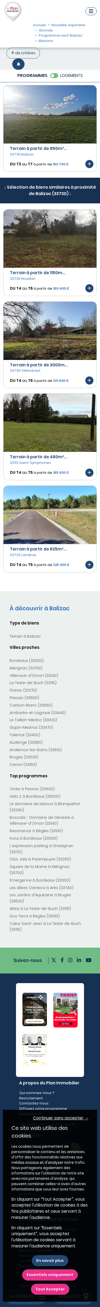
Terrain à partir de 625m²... (38, 549)
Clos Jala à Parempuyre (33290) (40, 859)
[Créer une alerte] (18, 64)
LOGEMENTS (71, 75)
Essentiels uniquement (50, 1274)
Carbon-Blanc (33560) (31, 705)
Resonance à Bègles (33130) (36, 830)
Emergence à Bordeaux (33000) (40, 880)
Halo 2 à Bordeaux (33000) (35, 796)
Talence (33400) (25, 735)
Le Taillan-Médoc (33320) (33, 720)
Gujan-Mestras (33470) (31, 727)
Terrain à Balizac (25, 636)
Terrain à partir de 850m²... (38, 148)
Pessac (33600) (24, 697)
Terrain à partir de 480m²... (38, 457)
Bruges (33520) (24, 757)
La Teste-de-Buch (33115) (33, 682)
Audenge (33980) (26, 742)
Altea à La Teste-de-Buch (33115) (40, 908)
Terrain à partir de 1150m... (37, 273)
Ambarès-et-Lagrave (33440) (38, 712)
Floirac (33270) (23, 690)
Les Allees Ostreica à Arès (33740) (41, 887)
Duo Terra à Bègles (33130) (35, 916)
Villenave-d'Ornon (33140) (34, 675)
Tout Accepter (50, 1289)
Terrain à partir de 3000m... (39, 365)
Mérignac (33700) (26, 668)
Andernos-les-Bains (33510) (36, 750)
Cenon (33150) (23, 764)
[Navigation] (91, 11)
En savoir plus (50, 1260)
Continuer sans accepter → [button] (61, 1118)
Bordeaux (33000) (27, 660)
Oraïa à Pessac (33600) (32, 789)
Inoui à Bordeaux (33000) (34, 838)
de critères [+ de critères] (23, 53)
